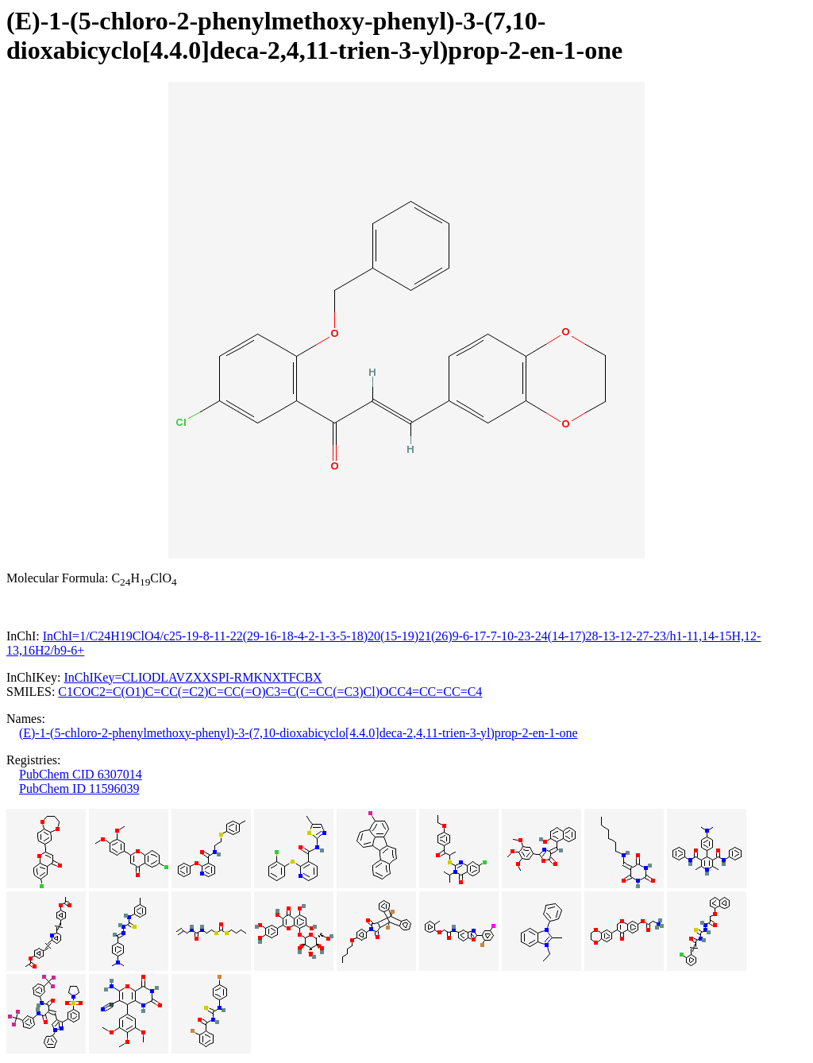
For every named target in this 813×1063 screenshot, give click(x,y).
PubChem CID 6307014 (80, 774)
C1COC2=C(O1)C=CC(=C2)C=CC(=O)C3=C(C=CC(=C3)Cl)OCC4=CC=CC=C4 (270, 691)
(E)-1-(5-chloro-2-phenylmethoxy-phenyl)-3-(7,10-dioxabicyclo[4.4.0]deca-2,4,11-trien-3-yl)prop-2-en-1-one (298, 733)
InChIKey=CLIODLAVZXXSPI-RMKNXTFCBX (193, 677)
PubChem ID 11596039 (79, 788)
